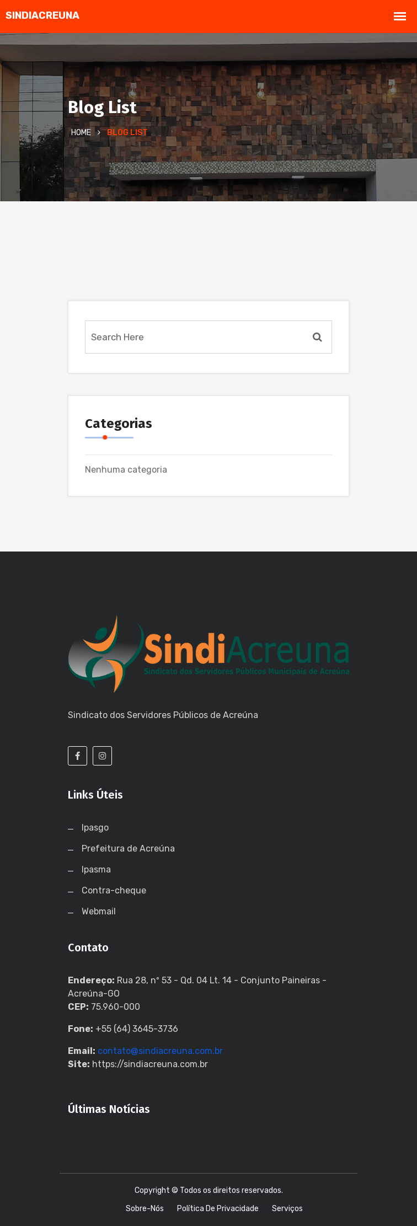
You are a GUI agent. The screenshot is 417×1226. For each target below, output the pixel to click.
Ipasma (96, 869)
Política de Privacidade (218, 1208)
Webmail (99, 911)
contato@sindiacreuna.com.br (160, 1051)
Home (81, 132)
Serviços (287, 1208)
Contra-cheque (114, 890)
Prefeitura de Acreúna (128, 848)
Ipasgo (95, 827)
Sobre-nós (145, 1208)
